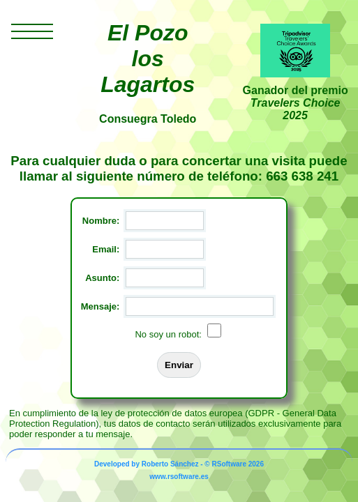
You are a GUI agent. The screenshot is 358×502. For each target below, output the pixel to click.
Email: (105, 249)
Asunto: (102, 278)
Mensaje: (100, 306)
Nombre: (100, 220)
